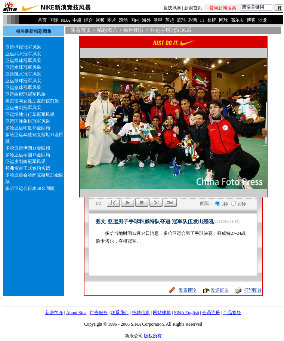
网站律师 (162, 312)
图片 (111, 20)
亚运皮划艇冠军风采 (25, 161)
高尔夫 (237, 20)
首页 (42, 20)
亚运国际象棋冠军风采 (27, 121)
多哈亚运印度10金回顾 (27, 127)
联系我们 (120, 312)
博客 (251, 20)
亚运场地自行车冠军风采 (30, 114)
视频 (100, 20)
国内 (134, 20)
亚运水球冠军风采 (23, 67)
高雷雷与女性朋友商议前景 (32, 101)
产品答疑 (232, 312)
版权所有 (153, 335)
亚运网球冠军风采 (23, 60)
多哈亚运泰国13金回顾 (27, 154)
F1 (202, 20)
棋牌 (211, 20)
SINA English (186, 312)
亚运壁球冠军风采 (23, 80)
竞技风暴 (172, 7)
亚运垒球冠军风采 (23, 87)
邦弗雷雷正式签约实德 (27, 168)
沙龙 (262, 20)
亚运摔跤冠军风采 (23, 47)
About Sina (76, 312)
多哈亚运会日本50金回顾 (30, 188)
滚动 (123, 20)
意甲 (158, 20)
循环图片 (133, 30)
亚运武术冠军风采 (23, 53)
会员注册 (211, 312)
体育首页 (80, 30)
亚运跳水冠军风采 (23, 74)
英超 (169, 20)
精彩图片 (107, 30)
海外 (146, 20)
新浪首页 (193, 7)
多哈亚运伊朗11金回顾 (27, 148)
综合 (88, 20)
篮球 (181, 20)
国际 (53, 20)
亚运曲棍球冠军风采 (25, 94)
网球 (223, 20)
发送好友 (220, 290)
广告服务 (99, 312)
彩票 (192, 20)
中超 (76, 20)
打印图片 (253, 290)
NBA (65, 20)
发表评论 (188, 290)
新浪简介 (54, 312)
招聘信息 (141, 312)
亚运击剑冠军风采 (23, 107)
